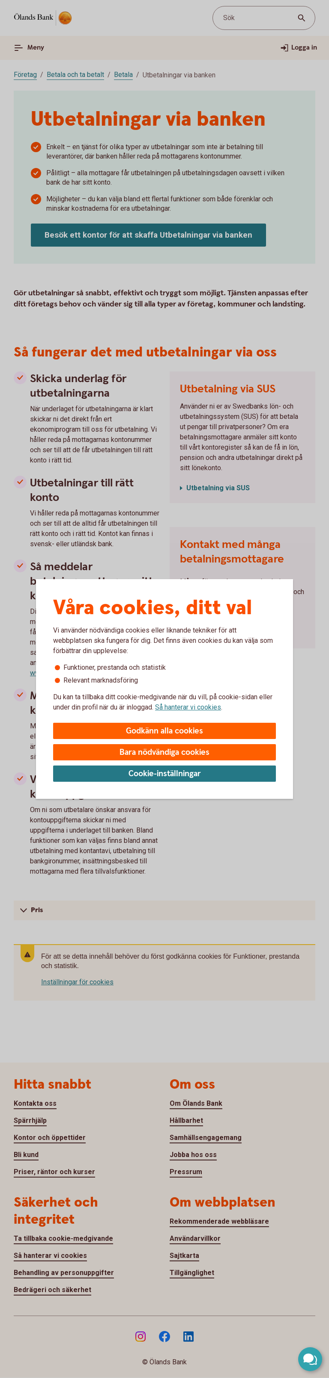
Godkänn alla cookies (164, 731)
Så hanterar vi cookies (188, 707)
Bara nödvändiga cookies (164, 752)
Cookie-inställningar (165, 773)
